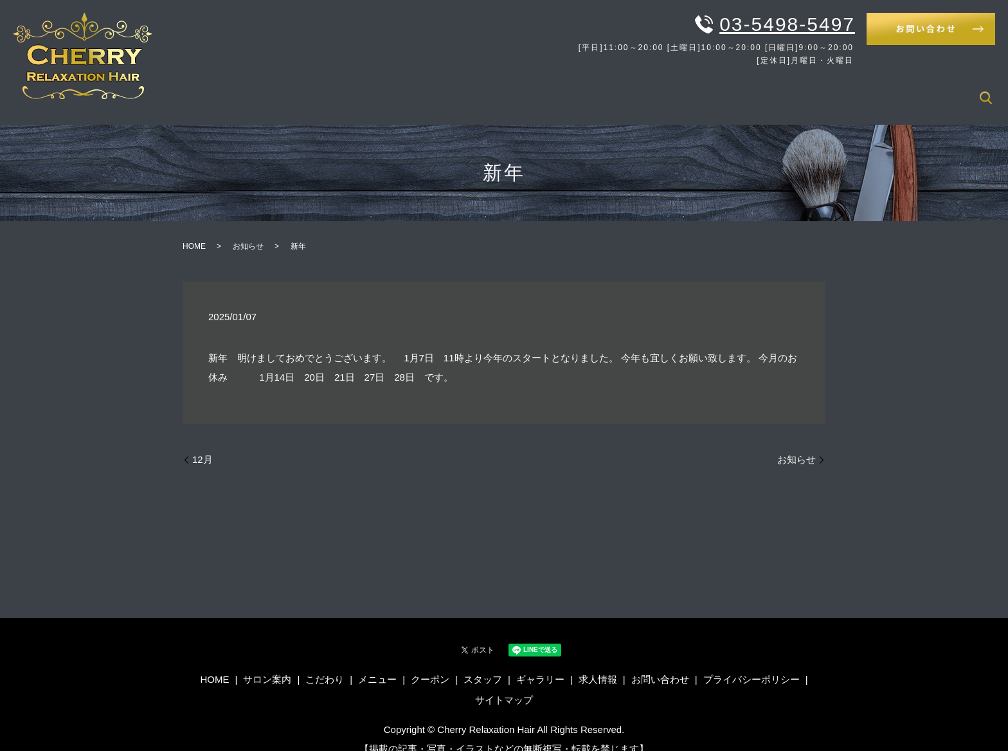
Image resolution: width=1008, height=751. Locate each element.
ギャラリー (884, 89)
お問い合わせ (660, 662)
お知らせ (248, 229)
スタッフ (821, 89)
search (985, 90)
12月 (202, 442)
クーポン (763, 89)
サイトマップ (504, 682)
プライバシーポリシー (751, 662)
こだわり (648, 89)
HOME (527, 89)
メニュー (706, 89)
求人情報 (947, 89)
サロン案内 (585, 89)
